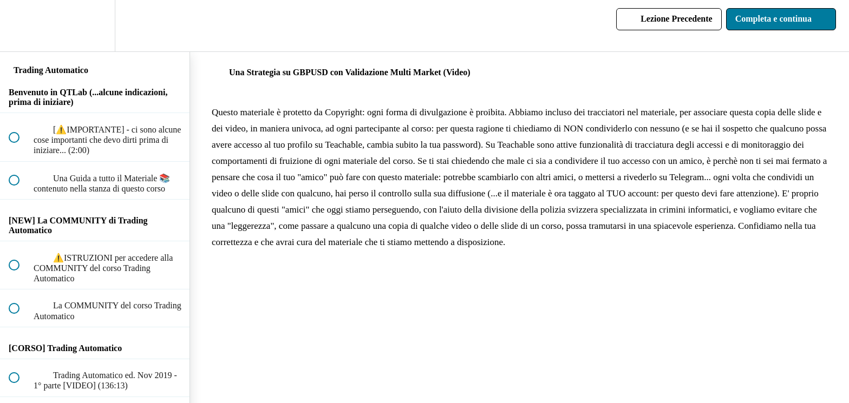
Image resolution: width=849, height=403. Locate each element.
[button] (20, 25)
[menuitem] (95, 25)
